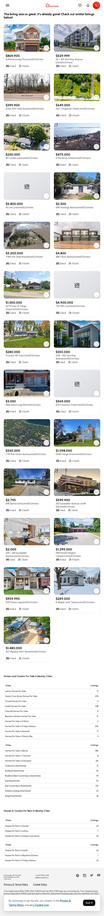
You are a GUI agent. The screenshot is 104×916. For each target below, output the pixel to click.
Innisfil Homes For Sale (15, 706)
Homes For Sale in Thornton (18, 756)
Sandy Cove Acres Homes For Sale (21, 696)
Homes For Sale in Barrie (16, 751)
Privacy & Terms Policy (16, 884)
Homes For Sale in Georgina (18, 761)
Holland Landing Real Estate (18, 791)
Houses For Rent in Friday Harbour (20, 860)
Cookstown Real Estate (15, 766)
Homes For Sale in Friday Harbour (20, 726)
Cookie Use (42, 905)
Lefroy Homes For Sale (15, 691)
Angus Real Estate (13, 796)
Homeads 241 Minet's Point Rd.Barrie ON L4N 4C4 (12, 877)
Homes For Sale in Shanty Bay (19, 736)
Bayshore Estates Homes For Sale (20, 716)
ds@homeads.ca (41, 878)
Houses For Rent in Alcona (16, 826)
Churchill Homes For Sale (16, 711)
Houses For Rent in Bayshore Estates (21, 855)
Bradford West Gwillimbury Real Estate (23, 776)
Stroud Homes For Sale (15, 701)
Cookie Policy (40, 884)
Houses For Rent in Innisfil (16, 850)
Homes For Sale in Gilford (17, 721)
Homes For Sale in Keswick (17, 731)
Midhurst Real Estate (14, 771)
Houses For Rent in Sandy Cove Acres (22, 836)
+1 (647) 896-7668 (42, 875)
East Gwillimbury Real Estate (18, 786)
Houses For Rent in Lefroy (16, 831)
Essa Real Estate (12, 781)
